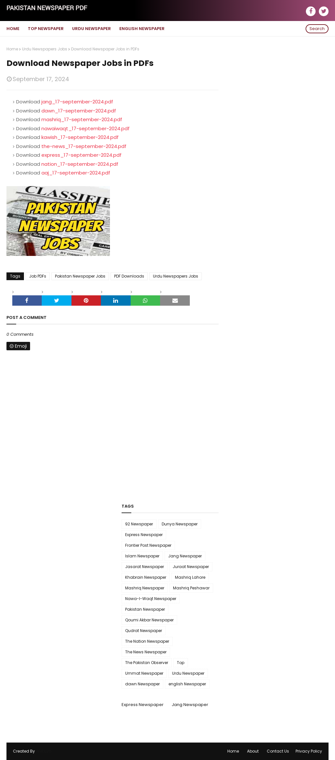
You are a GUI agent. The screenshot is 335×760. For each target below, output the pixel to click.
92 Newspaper (139, 524)
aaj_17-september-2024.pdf (75, 172)
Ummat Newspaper (144, 673)
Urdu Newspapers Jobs (44, 49)
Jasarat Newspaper (144, 566)
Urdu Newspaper (188, 673)
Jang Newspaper (185, 556)
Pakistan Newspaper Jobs (80, 276)
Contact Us (278, 751)
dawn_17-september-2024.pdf (78, 110)
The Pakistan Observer (146, 662)
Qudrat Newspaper (143, 630)
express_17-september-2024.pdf (81, 155)
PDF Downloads (129, 276)
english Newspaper (187, 684)
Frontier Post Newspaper (148, 545)
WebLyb (43, 751)
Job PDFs (37, 276)
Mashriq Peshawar (191, 588)
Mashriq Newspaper (144, 588)
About (253, 751)
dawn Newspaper (142, 684)
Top (180, 662)
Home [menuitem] (12, 29)
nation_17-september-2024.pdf (79, 164)
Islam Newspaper (142, 556)
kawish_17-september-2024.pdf (80, 137)
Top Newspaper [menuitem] (46, 29)
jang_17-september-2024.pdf (77, 101)
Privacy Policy (309, 751)
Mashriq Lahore (190, 577)
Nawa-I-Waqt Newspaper (150, 598)
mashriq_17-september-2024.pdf (81, 119)
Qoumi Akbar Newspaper (149, 620)
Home (12, 49)
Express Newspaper (144, 534)
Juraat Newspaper (191, 566)
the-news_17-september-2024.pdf (83, 146)
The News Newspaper (146, 652)
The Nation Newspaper (147, 641)
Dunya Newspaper (180, 524)
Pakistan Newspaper (145, 609)
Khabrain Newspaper (145, 577)
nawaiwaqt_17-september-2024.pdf (85, 128)
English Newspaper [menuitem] (142, 29)
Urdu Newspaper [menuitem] (91, 29)
